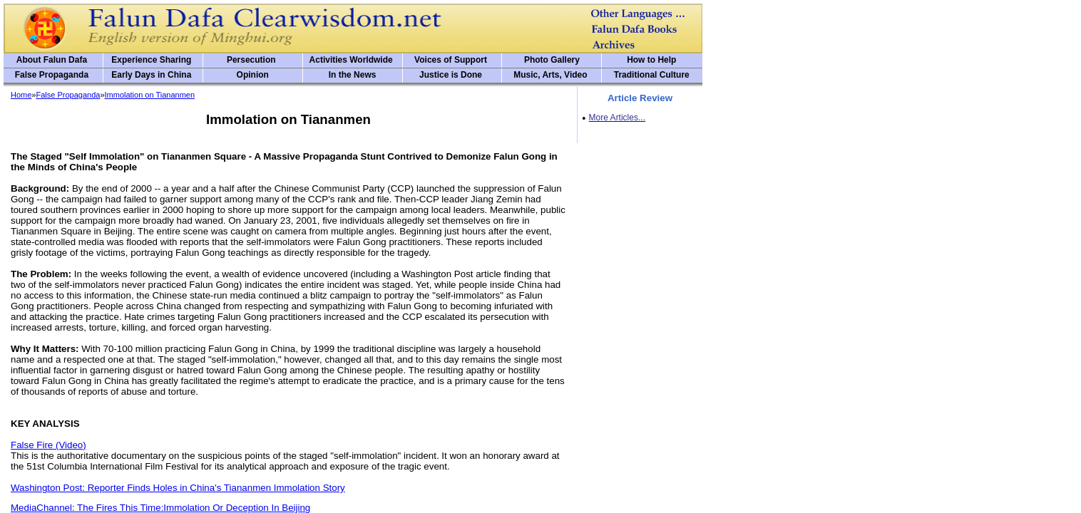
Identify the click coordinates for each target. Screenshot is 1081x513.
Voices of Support (450, 60)
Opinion (253, 75)
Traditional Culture (652, 75)
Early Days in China (151, 75)
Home (21, 94)
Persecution (251, 60)
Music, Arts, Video (550, 75)
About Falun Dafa (51, 60)
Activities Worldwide (351, 60)
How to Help (651, 60)
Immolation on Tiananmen (150, 94)
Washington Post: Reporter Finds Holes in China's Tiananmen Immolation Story (178, 487)
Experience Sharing (151, 60)
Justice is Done (450, 75)
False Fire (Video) (48, 445)
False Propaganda (51, 75)
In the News (352, 75)
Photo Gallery (552, 60)
